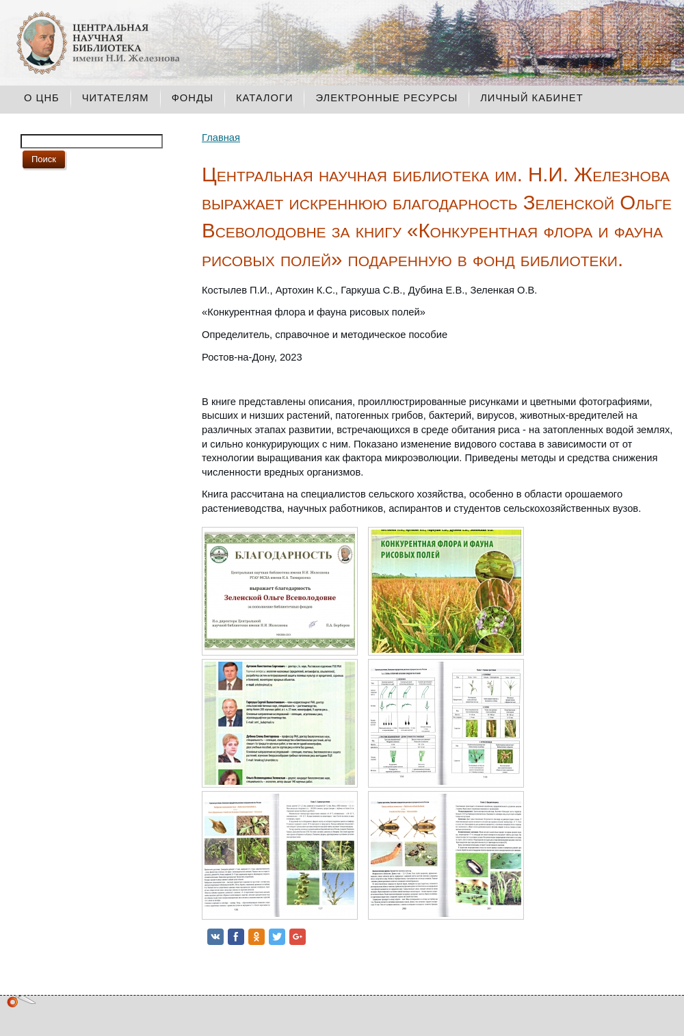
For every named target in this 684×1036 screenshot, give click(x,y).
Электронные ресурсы (386, 97)
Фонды (192, 97)
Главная (221, 137)
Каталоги (264, 97)
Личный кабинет (531, 97)
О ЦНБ (42, 97)
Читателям (115, 97)
